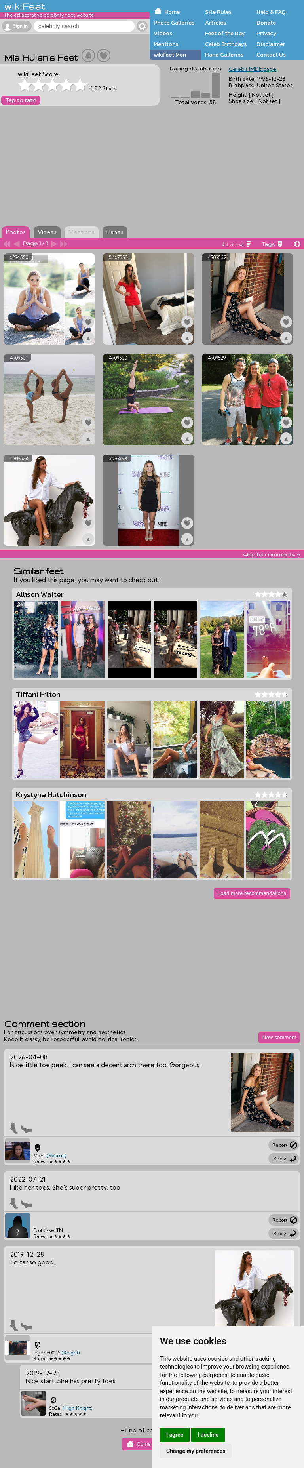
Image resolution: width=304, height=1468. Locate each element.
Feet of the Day (225, 33)
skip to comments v (271, 554)
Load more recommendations (252, 893)
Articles (215, 22)
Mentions (166, 44)
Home (172, 12)
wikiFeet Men (170, 54)
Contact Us (271, 54)
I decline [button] (208, 1435)
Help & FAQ (271, 12)
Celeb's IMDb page (252, 69)
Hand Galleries (224, 54)
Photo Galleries (174, 22)
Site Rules (218, 12)
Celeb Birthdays (226, 44)
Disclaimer (270, 44)
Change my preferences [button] (195, 1451)
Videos (163, 33)
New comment (279, 1037)
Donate (266, 22)
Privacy (266, 33)
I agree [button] (174, 1435)
